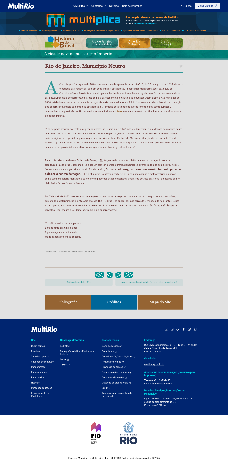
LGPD (106, 388)
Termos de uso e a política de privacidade (117, 394)
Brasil (110, 201)
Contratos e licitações (114, 377)
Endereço (149, 340)
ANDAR (65, 346)
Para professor (38, 367)
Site (33, 340)
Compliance (109, 351)
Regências (81, 88)
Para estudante (39, 372)
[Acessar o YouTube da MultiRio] (166, 329)
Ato (163, 97)
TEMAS (65, 364)
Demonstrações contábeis (117, 372)
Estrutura (35, 351)
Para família (37, 377)
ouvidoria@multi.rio (154, 364)
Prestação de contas (114, 367)
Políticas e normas (113, 361)
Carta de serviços (112, 346)
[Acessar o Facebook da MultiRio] (183, 329)
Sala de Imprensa (132, 5)
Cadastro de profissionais (116, 382)
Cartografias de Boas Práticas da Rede (77, 353)
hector (64, 359)
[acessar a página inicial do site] (21, 6)
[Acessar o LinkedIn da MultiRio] (195, 329)
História (49, 251)
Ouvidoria (150, 358)
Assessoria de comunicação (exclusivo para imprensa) (170, 374)
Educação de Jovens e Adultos (71, 251)
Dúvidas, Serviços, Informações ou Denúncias (164, 392)
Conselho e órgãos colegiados (119, 356)
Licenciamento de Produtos (40, 395)
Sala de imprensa (40, 356)
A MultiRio (80, 5)
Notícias (114, 5)
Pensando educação (41, 388)
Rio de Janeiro (90, 251)
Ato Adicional (86, 201)
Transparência (110, 340)
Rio (101, 160)
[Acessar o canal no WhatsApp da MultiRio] (189, 329)
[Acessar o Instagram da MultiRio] (172, 329)
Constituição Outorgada (72, 84)
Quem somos (38, 346)
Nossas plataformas (72, 340)
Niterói (118, 111)
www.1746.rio (159, 405)
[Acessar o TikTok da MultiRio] (178, 329)
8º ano (55, 251)
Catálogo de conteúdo (42, 361)
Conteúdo (98, 5)
